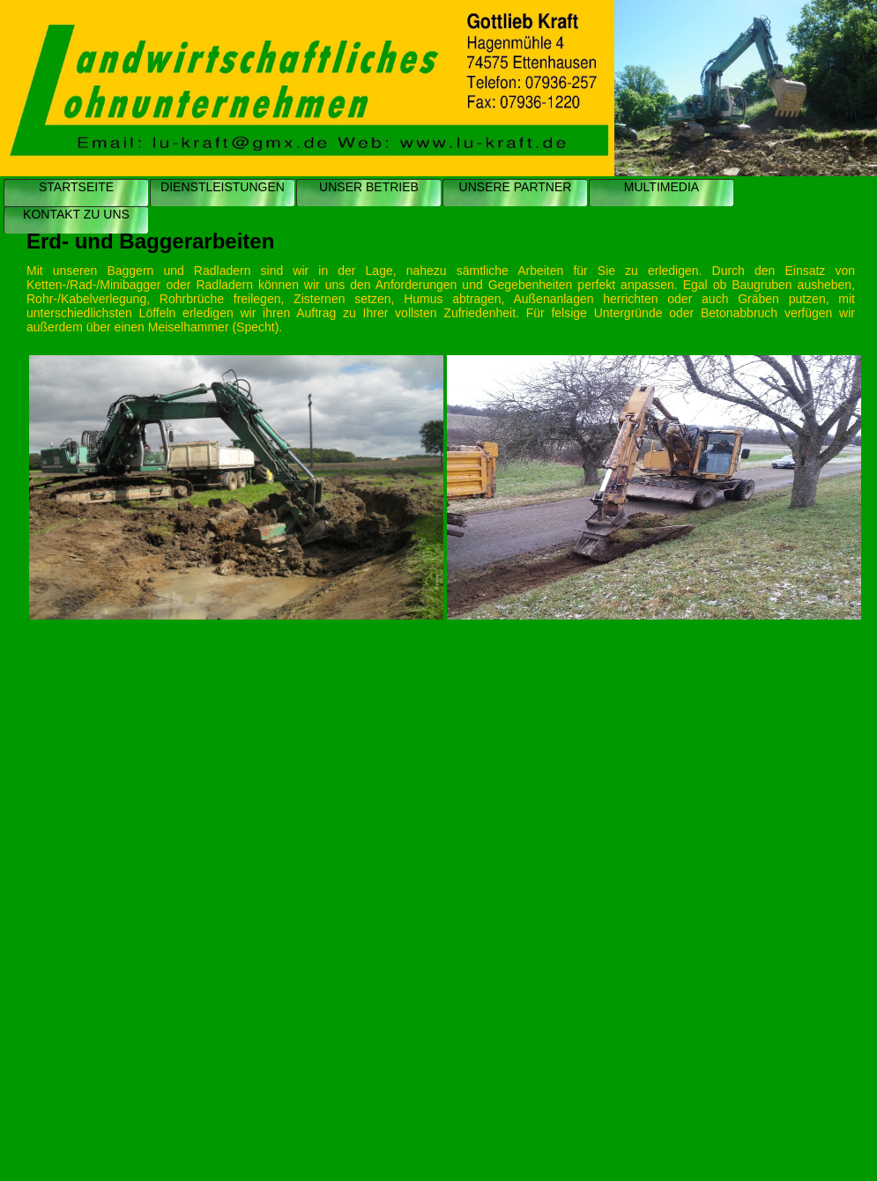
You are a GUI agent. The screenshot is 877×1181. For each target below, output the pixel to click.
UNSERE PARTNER (515, 187)
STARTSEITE (76, 187)
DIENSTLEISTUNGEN (222, 187)
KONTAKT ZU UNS (76, 214)
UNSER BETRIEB (369, 187)
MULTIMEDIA (661, 187)
